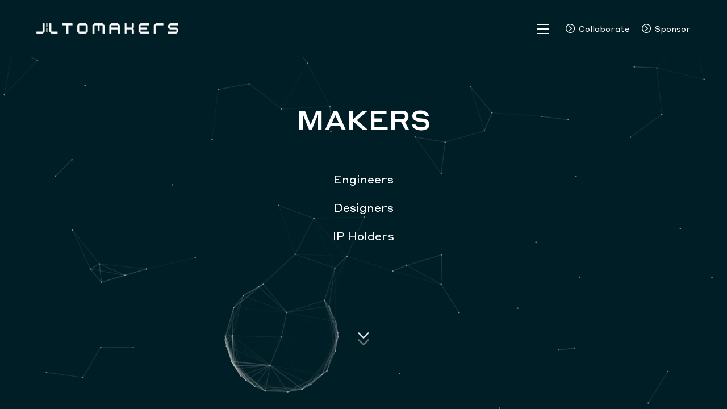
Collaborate (604, 28)
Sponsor (673, 28)
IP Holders (363, 235)
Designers (364, 207)
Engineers (363, 179)
